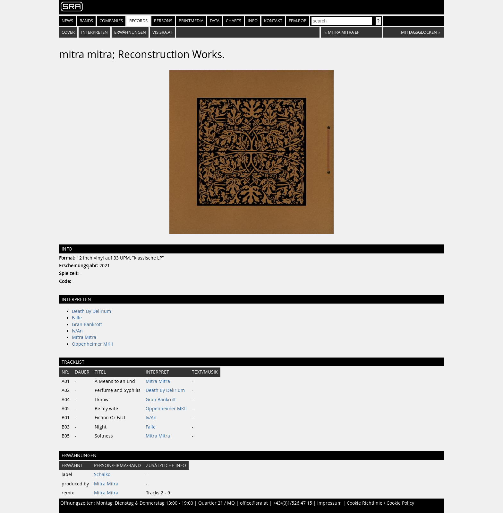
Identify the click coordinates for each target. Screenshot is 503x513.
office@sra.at (254, 503)
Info (253, 20)
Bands (86, 20)
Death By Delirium (91, 311)
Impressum (329, 503)
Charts (233, 20)
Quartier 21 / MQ (216, 503)
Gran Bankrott (87, 324)
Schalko (102, 474)
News (67, 20)
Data (214, 20)
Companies (111, 20)
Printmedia (191, 20)
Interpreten (94, 32)
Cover (68, 32)
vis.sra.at (162, 32)
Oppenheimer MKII (92, 344)
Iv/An (77, 331)
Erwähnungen (130, 32)
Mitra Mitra (84, 337)
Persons (163, 20)
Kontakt (273, 20)
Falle (77, 318)
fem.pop (297, 20)
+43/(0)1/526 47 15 (292, 503)
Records (138, 20)
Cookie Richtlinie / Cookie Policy (380, 503)
